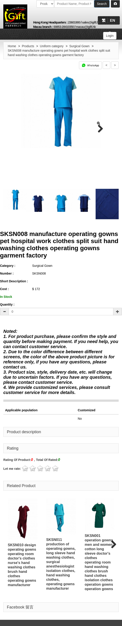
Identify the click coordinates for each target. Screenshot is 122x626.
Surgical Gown (79, 46)
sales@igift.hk (91, 22)
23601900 (74, 22)
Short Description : (14, 280)
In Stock (6, 296)
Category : (7, 265)
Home (12, 46)
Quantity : (7, 303)
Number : (7, 272)
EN (112, 20)
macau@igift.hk (86, 27)
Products (28, 46)
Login (110, 35)
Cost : (4, 288)
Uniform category (52, 46)
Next (98, 129)
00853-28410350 (63, 27)
